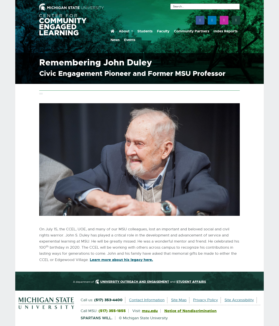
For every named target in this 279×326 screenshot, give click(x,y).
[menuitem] (112, 31)
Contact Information (147, 300)
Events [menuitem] (129, 40)
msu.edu (150, 311)
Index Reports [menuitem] (226, 31)
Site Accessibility (239, 300)
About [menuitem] (124, 31)
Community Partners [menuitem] (191, 31)
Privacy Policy (205, 300)
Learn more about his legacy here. (121, 260)
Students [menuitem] (145, 31)
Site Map (179, 300)
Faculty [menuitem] (163, 31)
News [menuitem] (115, 40)
